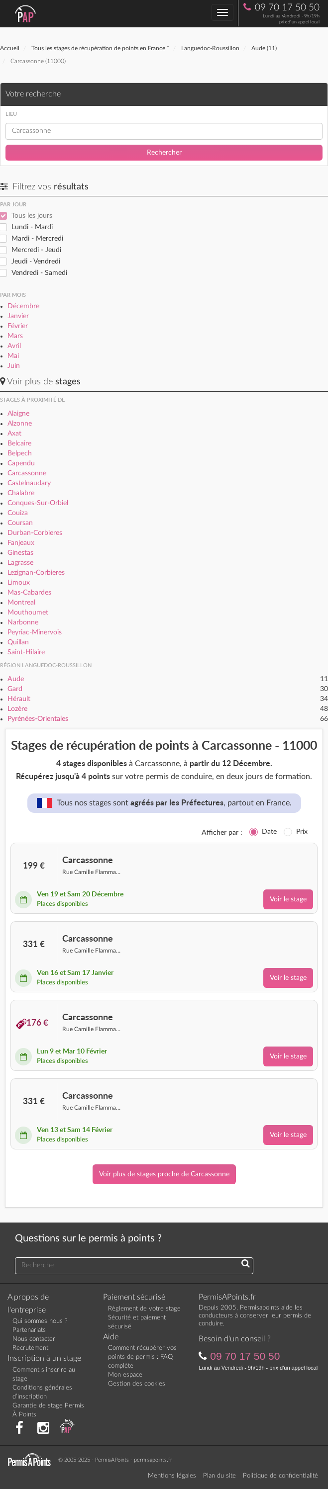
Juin (13, 365)
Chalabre (20, 493)
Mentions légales (172, 1476)
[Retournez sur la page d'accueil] (31, 1459)
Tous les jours (31, 215)
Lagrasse (20, 562)
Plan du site (219, 1476)
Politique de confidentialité (280, 1476)
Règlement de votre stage (144, 1309)
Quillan (18, 642)
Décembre (23, 306)
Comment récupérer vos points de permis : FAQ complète (142, 1357)
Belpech (19, 453)
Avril (14, 346)
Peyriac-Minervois (34, 632)
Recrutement (30, 1348)
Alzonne (19, 423)
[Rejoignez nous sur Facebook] (19, 1428)
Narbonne (22, 622)
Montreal (21, 602)
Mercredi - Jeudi (36, 250)
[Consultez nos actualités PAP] (67, 1428)
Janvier (18, 316)
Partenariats (29, 1330)
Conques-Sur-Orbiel (37, 503)
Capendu (21, 463)
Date (269, 831)
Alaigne (18, 413)
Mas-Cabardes (29, 592)
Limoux (18, 582)
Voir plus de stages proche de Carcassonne (164, 1174)
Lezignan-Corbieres (36, 572)
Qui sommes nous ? (40, 1321)
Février (17, 326)
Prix (302, 831)
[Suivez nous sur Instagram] (43, 1428)
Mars (15, 336)
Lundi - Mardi (32, 227)
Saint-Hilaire (26, 652)
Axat (14, 433)
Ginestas (20, 552)
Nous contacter (33, 1339)
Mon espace (125, 1375)
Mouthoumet (27, 612)
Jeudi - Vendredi (35, 261)
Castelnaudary (29, 483)
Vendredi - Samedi (39, 272)
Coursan (20, 523)
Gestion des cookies (136, 1384)
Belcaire (19, 443)
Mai (13, 355)
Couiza (17, 513)
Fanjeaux (20, 542)
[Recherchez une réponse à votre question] (245, 1264)
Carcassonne (26, 473)
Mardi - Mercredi (37, 238)
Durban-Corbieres (34, 532)
